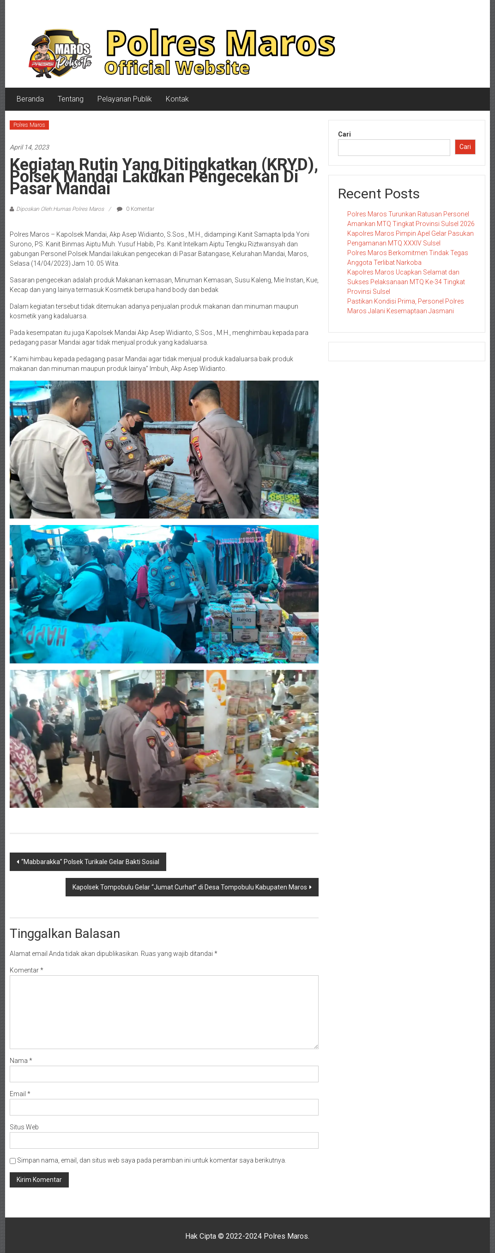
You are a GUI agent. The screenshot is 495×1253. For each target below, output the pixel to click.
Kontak (177, 99)
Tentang (71, 99)
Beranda (30, 99)
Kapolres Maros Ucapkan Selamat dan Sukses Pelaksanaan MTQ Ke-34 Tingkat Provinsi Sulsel (406, 281)
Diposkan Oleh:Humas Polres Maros (60, 209)
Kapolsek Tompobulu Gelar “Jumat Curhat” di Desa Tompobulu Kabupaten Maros (189, 887)
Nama (21, 1060)
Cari (344, 134)
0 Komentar (135, 209)
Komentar (26, 970)
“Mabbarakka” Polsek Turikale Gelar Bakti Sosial (90, 861)
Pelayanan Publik (124, 99)
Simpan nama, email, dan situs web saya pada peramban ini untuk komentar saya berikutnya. (151, 1160)
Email (20, 1094)
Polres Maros (29, 125)
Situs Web (24, 1127)
